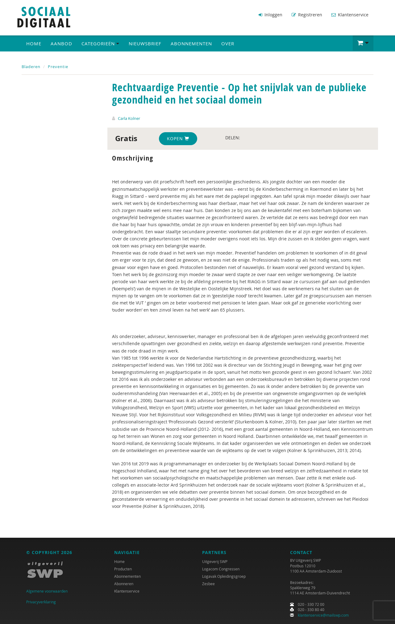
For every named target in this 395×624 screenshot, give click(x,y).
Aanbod (61, 43)
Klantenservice (349, 15)
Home (33, 43)
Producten (123, 568)
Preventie (58, 66)
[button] (363, 43)
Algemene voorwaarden (47, 591)
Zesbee (208, 583)
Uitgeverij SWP (214, 561)
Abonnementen (191, 43)
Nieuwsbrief (145, 43)
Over (227, 43)
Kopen (178, 138)
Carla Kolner (129, 118)
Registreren (307, 15)
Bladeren (31, 66)
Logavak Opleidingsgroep (224, 576)
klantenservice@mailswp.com (323, 615)
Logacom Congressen (220, 568)
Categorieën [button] (100, 43)
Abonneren (123, 583)
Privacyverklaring (41, 601)
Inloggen (270, 15)
